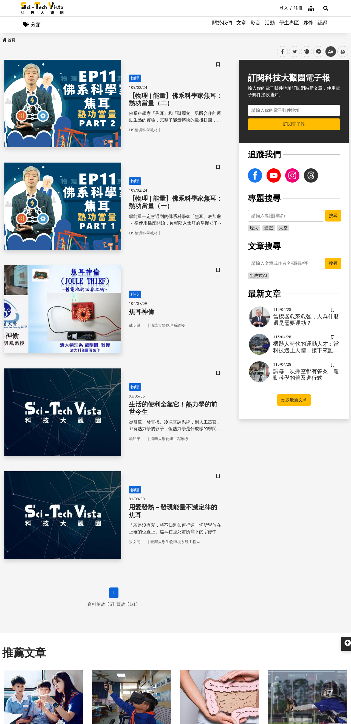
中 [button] (331, 52)
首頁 (8, 40)
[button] (323, 8)
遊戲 (268, 228)
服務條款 (241, 675)
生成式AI (258, 276)
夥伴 (308, 24)
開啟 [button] (175, 636)
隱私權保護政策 (248, 665)
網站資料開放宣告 (250, 685)
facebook (282, 52)
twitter (294, 52)
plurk (306, 52)
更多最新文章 (294, 400)
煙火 (254, 228)
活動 (270, 24)
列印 (342, 51)
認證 (322, 24)
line (316, 52)
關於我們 (222, 24)
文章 (241, 24)
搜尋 (333, 216)
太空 (283, 228)
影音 (256, 24)
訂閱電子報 (294, 124)
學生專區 (289, 24)
